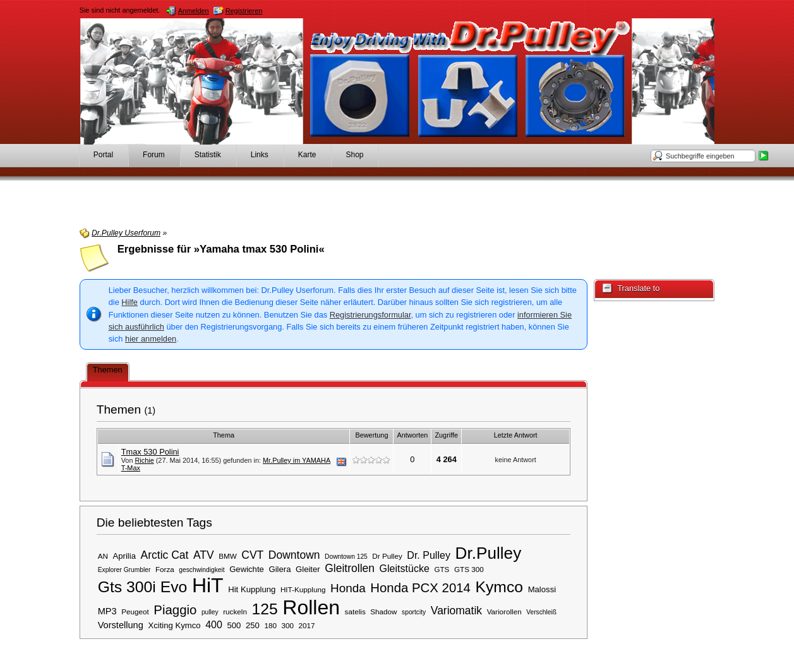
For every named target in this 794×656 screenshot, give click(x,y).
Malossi (542, 589)
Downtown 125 (346, 556)
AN (103, 556)
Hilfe (129, 302)
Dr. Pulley (428, 555)
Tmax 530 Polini (150, 451)
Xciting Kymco (174, 625)
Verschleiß (541, 612)
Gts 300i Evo (143, 586)
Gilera (279, 569)
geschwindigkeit (201, 569)
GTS (441, 569)
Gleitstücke (405, 568)
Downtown (294, 555)
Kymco (499, 586)
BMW (228, 556)
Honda (348, 588)
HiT (208, 585)
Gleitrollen (350, 568)
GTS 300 (469, 569)
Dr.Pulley (488, 553)
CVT (252, 555)
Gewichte (246, 569)
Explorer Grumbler (124, 569)
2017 (307, 625)
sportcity (414, 612)
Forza (164, 569)
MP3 (107, 611)
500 (234, 625)
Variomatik (456, 610)
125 (264, 608)
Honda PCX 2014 (420, 588)
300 (287, 625)
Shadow (383, 611)
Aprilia (124, 556)
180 (270, 625)
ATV (203, 555)
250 (253, 625)
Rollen (311, 607)
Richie (144, 460)
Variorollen (504, 611)
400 (213, 624)
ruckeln (235, 611)
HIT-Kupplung (302, 589)
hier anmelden (150, 338)
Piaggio (174, 610)
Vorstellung (120, 625)
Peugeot (135, 611)
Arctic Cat (165, 555)
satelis (355, 611)
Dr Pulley (387, 556)
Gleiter (308, 569)
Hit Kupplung (251, 589)
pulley (210, 612)
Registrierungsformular (370, 314)
